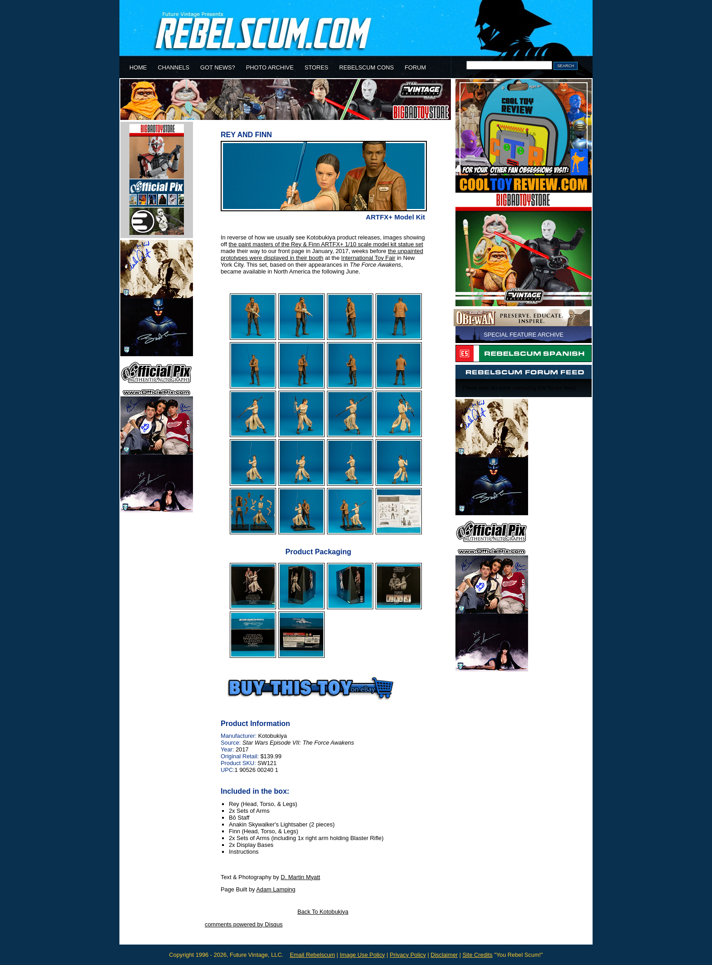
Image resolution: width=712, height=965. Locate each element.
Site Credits (477, 954)
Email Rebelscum (312, 954)
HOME (138, 67)
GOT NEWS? (217, 67)
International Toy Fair (368, 257)
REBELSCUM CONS (366, 67)
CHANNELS (173, 67)
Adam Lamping (275, 889)
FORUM (415, 67)
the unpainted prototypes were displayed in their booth (322, 254)
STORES (316, 67)
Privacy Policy (408, 954)
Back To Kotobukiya (322, 911)
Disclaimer (444, 954)
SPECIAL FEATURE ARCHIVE (524, 334)
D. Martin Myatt (300, 877)
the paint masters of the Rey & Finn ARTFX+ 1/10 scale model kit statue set (326, 244)
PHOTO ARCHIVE (270, 67)
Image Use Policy (362, 954)
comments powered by (243, 924)
